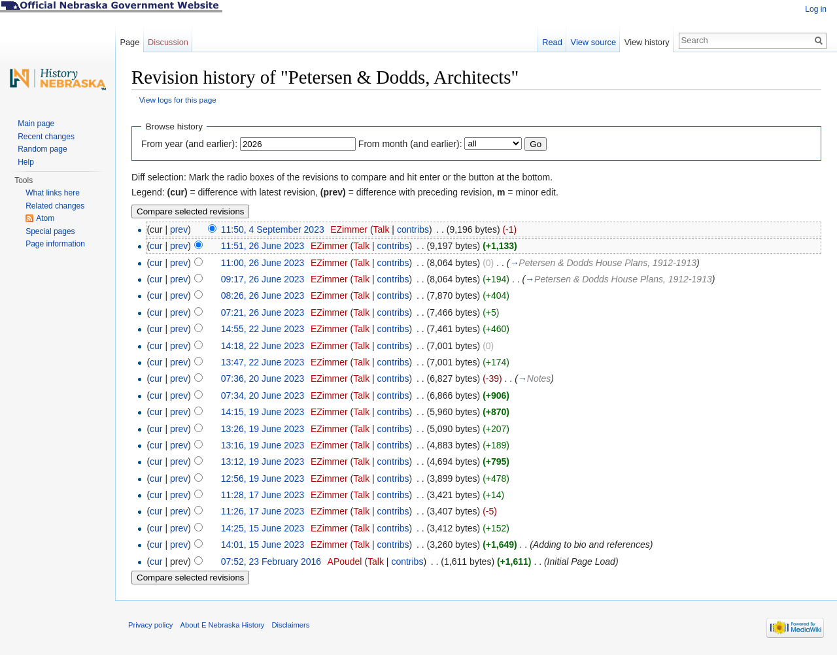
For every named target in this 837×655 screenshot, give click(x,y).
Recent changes (46, 136)
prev (179, 229)
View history (647, 42)
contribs (413, 229)
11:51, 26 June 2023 (263, 246)
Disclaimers (290, 625)
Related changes (55, 205)
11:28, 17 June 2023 (263, 495)
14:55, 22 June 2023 (263, 329)
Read (552, 42)
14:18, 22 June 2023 (263, 346)
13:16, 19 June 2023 (263, 445)
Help (26, 162)
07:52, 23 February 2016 (271, 561)
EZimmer (348, 229)
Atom (45, 218)
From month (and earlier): (410, 144)
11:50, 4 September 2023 (272, 229)
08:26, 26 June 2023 (263, 295)
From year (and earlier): (189, 144)
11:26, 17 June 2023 (263, 511)
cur (156, 246)
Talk (381, 229)
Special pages (50, 231)
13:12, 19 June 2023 (263, 461)
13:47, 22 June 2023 (263, 362)
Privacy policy (150, 625)
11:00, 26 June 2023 (263, 263)
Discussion (168, 42)
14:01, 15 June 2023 (263, 544)
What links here (53, 192)
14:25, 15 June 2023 (263, 528)
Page (129, 42)
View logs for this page (177, 99)
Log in (816, 9)
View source (593, 42)
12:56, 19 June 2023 (263, 478)
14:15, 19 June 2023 (263, 412)
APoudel (345, 561)
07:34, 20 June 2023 (263, 395)
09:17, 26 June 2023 (263, 279)
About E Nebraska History (222, 625)
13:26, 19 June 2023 (263, 429)
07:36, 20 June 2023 (263, 378)
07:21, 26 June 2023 (263, 312)
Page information (55, 243)
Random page (42, 149)
